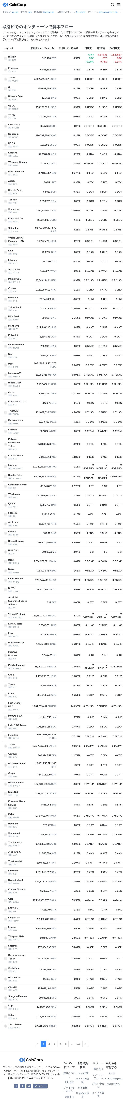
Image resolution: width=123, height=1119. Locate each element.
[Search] (112, 5)
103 (78, 1043)
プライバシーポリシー (69, 1089)
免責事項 (69, 1096)
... (71, 1043)
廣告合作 (98, 1069)
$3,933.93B (48, 12)
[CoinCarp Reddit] (28, 1086)
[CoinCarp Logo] (15, 5)
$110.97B (80, 12)
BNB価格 (82, 1087)
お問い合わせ (98, 1085)
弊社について (69, 1075)
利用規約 (69, 1082)
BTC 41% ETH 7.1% (108, 12)
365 (30, 12)
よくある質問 (98, 1094)
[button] (40, 1086)
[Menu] (118, 5)
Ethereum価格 (82, 1080)
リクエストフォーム (98, 1076)
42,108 (15, 12)
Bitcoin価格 (82, 1073)
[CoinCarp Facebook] (22, 1086)
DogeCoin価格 (82, 1095)
